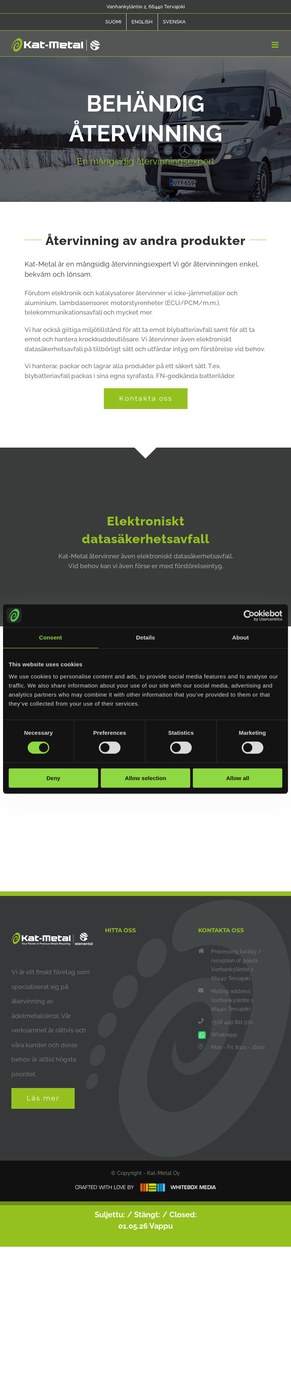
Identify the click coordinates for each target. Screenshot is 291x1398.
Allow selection (145, 778)
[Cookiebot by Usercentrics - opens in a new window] (249, 616)
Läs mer (43, 1098)
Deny (53, 778)
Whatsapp (224, 1035)
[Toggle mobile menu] (276, 45)
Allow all (237, 778)
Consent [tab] (50, 637)
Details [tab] (145, 637)
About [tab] (240, 637)
